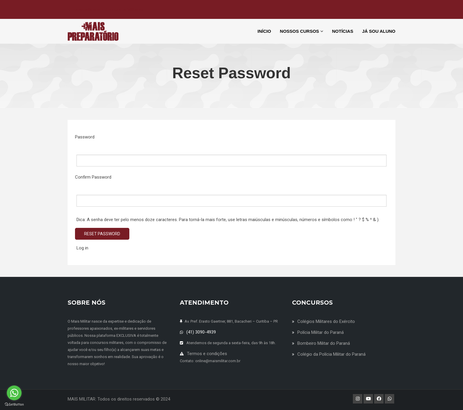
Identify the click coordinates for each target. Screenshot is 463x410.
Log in (82, 248)
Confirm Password (93, 177)
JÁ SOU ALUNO (378, 31)
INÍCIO (264, 31)
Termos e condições (207, 353)
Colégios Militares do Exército (326, 321)
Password (84, 137)
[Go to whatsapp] (14, 393)
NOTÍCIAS (342, 31)
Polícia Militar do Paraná (320, 332)
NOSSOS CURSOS (301, 31)
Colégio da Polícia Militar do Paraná (331, 354)
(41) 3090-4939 (201, 332)
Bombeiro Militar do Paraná (323, 343)
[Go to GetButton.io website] (14, 404)
